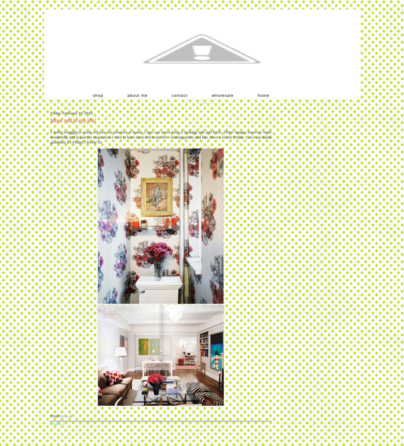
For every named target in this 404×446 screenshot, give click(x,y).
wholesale (223, 95)
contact (180, 95)
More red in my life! (73, 121)
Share (56, 424)
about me (137, 95)
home (264, 95)
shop (98, 95)
